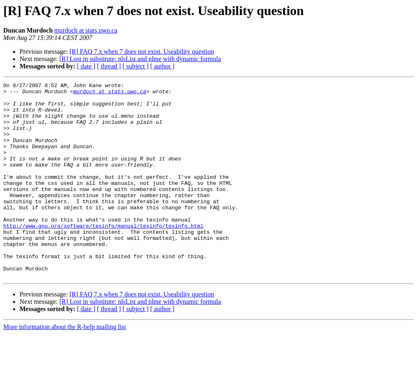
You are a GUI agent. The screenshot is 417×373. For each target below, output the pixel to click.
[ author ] (162, 66)
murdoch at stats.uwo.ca (85, 30)
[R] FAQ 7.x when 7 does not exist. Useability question (142, 51)
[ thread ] (109, 66)
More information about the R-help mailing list (64, 365)
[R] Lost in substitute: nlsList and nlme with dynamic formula (140, 58)
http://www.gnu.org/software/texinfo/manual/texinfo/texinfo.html (103, 255)
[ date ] (86, 66)
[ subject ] (136, 66)
